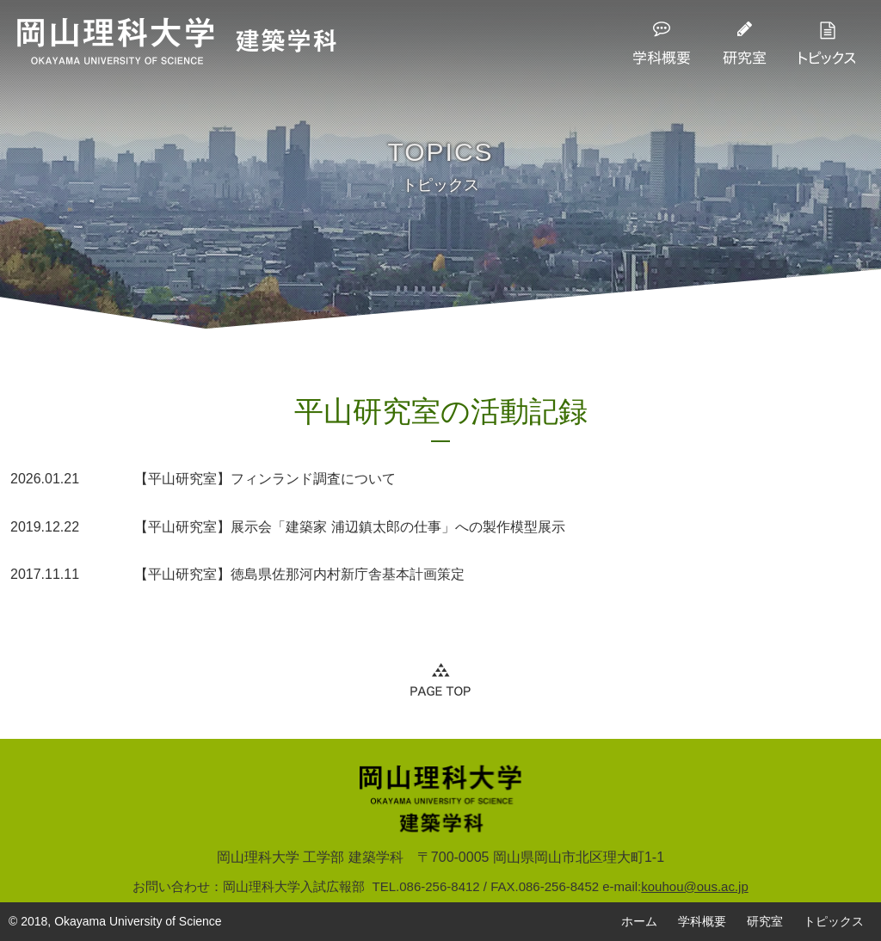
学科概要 (702, 921)
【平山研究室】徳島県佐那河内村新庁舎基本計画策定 (237, 574)
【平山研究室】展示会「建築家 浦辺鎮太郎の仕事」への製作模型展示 (287, 527)
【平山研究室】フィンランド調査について (203, 479)
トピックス (834, 921)
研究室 (765, 921)
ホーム (639, 921)
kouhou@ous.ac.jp (694, 886)
